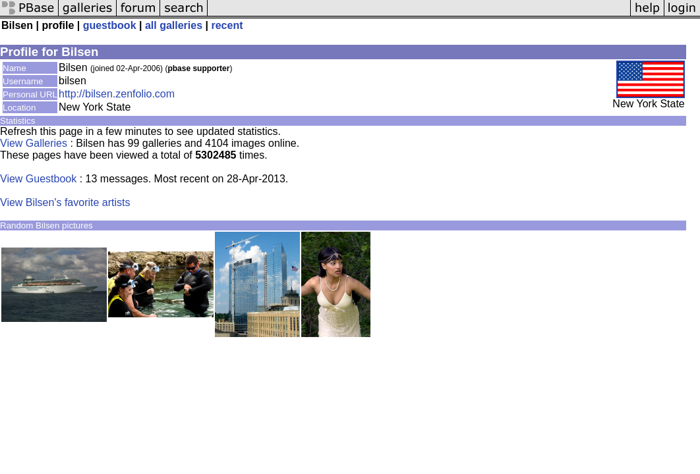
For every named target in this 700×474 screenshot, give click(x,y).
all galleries (173, 25)
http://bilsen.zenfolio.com (117, 93)
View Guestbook (38, 178)
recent (227, 25)
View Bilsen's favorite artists (65, 202)
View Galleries (33, 143)
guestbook (109, 25)
